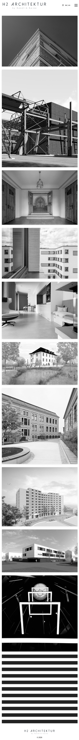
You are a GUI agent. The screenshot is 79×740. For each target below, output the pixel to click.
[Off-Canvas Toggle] (76, 5)
